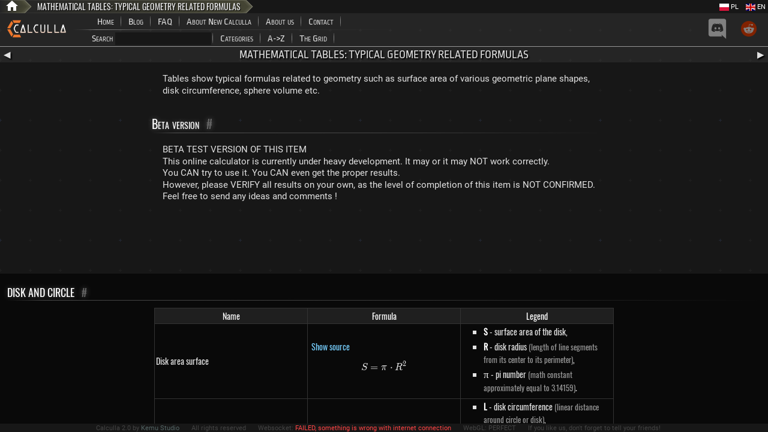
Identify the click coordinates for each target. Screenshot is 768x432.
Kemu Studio (160, 428)
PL (729, 7)
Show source (330, 346)
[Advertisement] (384, 241)
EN (756, 7)
